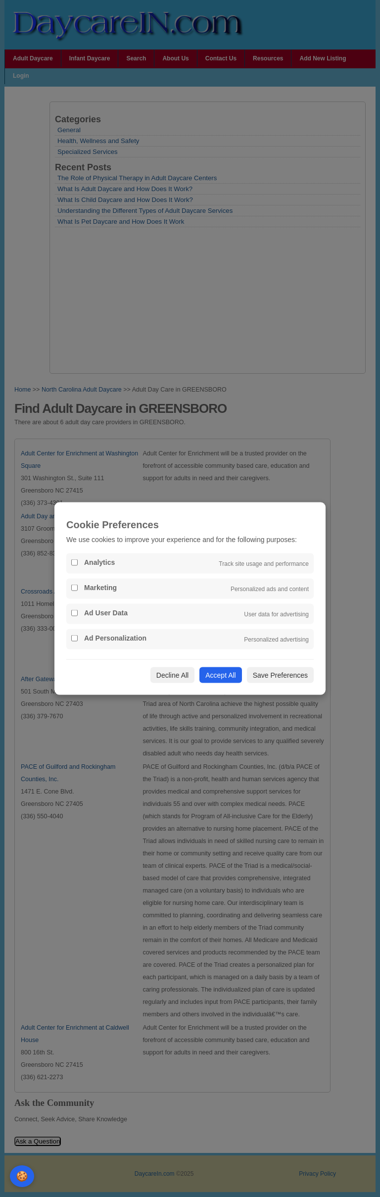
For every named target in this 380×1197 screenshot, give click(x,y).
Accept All (220, 675)
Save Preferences (280, 675)
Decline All (172, 675)
